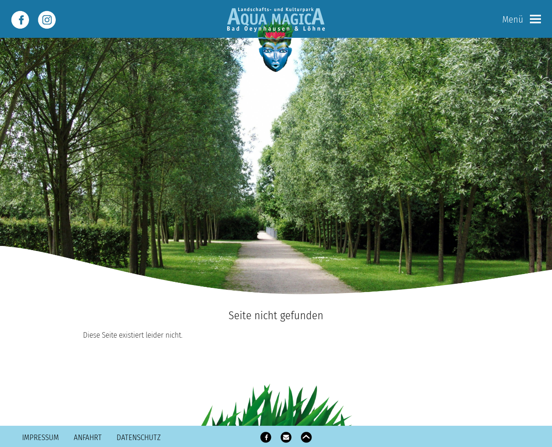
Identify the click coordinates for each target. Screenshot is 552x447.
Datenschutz (139, 437)
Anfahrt (88, 437)
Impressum (40, 437)
